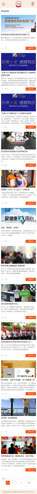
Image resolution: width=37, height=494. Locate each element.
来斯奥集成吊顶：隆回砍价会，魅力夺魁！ (18, 456)
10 (7, 482)
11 (12, 482)
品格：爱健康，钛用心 (10, 228)
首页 (3, 478)
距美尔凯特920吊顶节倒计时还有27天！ (16, 342)
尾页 (29, 482)
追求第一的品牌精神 (9, 418)
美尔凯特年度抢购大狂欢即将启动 (14, 151)
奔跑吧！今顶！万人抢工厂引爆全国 (15, 190)
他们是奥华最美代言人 (10, 304)
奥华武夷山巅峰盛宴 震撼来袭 (13, 266)
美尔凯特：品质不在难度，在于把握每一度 (18, 380)
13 (20, 482)
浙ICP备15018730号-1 (28, 491)
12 (16, 482)
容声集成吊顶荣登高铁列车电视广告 (15, 35)
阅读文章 (31, 48)
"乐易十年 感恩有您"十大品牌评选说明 (16, 113)
